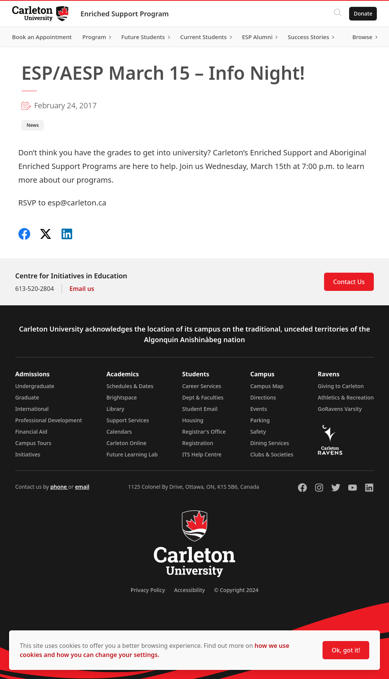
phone (59, 486)
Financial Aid (31, 431)
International (32, 408)
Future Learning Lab (132, 454)
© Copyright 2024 (236, 590)
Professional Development (48, 420)
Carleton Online (126, 443)
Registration (197, 443)
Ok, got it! (346, 650)
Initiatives (27, 454)
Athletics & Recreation (346, 397)
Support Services (127, 420)
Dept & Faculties (203, 397)
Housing (193, 420)
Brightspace (121, 397)
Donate (363, 13)
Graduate (27, 397)
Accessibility (189, 590)
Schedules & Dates (129, 386)
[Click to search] (338, 14)
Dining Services (269, 443)
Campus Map (267, 386)
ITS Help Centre (202, 454)
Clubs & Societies (271, 454)
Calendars (119, 431)
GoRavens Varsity (340, 408)
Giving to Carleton (341, 386)
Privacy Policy (148, 590)
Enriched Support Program (125, 13)
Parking (260, 420)
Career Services (201, 386)
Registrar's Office (204, 431)
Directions (263, 397)
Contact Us (349, 282)
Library (115, 408)
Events (258, 408)
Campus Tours (33, 443)
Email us (82, 288)
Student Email (200, 408)
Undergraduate (34, 386)
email (82, 486)
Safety (258, 431)
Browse (362, 37)
